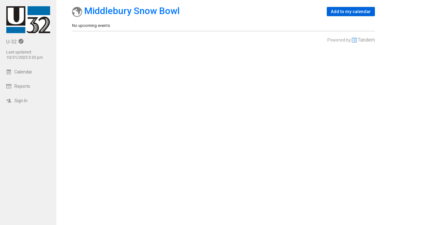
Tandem (366, 40)
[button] (351, 11)
